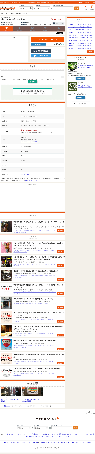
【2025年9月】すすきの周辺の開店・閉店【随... (80, 43)
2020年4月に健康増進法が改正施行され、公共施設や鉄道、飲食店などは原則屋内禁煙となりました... (34, 277)
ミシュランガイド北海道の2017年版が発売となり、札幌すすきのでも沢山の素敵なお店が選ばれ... (35, 293)
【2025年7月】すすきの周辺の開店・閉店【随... (80, 48)
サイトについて (65, 443)
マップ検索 (83, 443)
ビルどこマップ (91, 2)
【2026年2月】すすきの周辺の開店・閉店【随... (80, 29)
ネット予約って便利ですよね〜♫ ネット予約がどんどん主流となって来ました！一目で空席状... (35, 321)
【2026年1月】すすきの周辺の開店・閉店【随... (80, 32)
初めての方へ (83, 2)
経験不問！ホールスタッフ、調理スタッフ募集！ (85, 86)
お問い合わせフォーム (31, 181)
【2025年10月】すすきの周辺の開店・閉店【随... (80, 40)
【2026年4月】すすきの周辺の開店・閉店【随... (80, 24)
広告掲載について (44, 443)
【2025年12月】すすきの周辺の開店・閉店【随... (80, 35)
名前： (3, 77)
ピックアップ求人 (27, 443)
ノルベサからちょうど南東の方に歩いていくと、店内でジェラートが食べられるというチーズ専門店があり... (34, 232)
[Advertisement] (14, 50)
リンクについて (55, 443)
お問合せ (89, 443)
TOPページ (6, 443)
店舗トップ (6, 28)
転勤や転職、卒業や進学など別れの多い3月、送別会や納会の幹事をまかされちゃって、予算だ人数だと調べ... (35, 335)
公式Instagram (25, 175)
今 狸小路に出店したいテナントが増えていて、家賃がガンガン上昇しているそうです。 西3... (35, 305)
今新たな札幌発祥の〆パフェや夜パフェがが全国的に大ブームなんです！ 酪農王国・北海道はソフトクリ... (34, 251)
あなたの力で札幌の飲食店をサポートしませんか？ (85, 66)
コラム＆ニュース (15, 443)
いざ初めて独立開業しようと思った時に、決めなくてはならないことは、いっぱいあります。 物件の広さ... (34, 346)
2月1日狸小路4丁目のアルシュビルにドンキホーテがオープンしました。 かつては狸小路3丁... (34, 265)
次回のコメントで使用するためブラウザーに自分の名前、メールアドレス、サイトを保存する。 (29, 80)
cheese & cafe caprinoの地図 (29, 142)
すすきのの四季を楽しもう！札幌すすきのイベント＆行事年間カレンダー (49, 437)
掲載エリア (75, 443)
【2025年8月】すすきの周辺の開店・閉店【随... (80, 46)
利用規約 (35, 443)
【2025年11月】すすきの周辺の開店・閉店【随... (80, 37)
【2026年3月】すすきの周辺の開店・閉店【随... (80, 27)
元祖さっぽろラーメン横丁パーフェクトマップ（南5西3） (23, 434)
